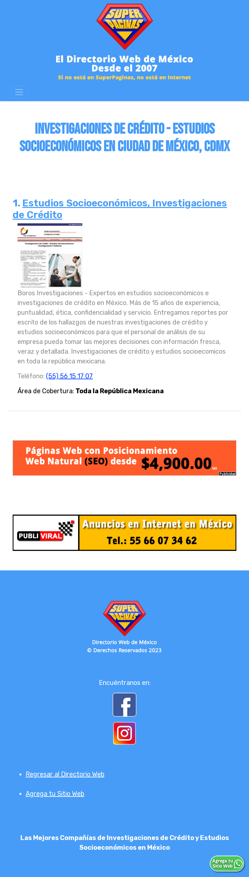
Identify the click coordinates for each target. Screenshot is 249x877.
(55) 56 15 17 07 (69, 376)
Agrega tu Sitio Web (55, 794)
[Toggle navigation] (19, 92)
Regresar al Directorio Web (65, 774)
